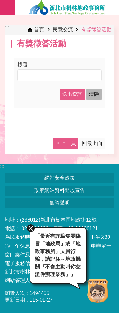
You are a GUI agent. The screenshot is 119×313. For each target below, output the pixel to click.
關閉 (31, 228)
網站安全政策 (59, 178)
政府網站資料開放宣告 (59, 190)
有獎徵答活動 (96, 29)
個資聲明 (60, 202)
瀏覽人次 (15, 293)
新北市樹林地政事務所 (67, 7)
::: (7, 27)
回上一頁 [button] (66, 143)
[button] (72, 94)
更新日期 (15, 299)
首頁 (39, 29)
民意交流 (63, 29)
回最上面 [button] (92, 143)
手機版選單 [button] (7, 7)
